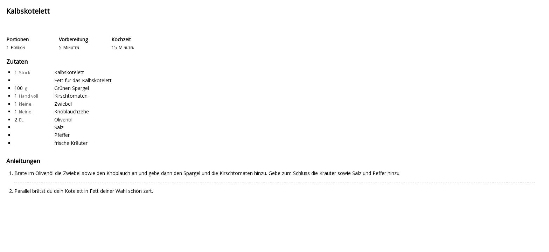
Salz (58, 127)
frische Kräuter (71, 143)
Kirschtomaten (71, 95)
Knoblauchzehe (71, 111)
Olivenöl (63, 119)
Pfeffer (62, 135)
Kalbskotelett (69, 72)
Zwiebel (63, 103)
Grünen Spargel (71, 88)
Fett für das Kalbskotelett (83, 80)
